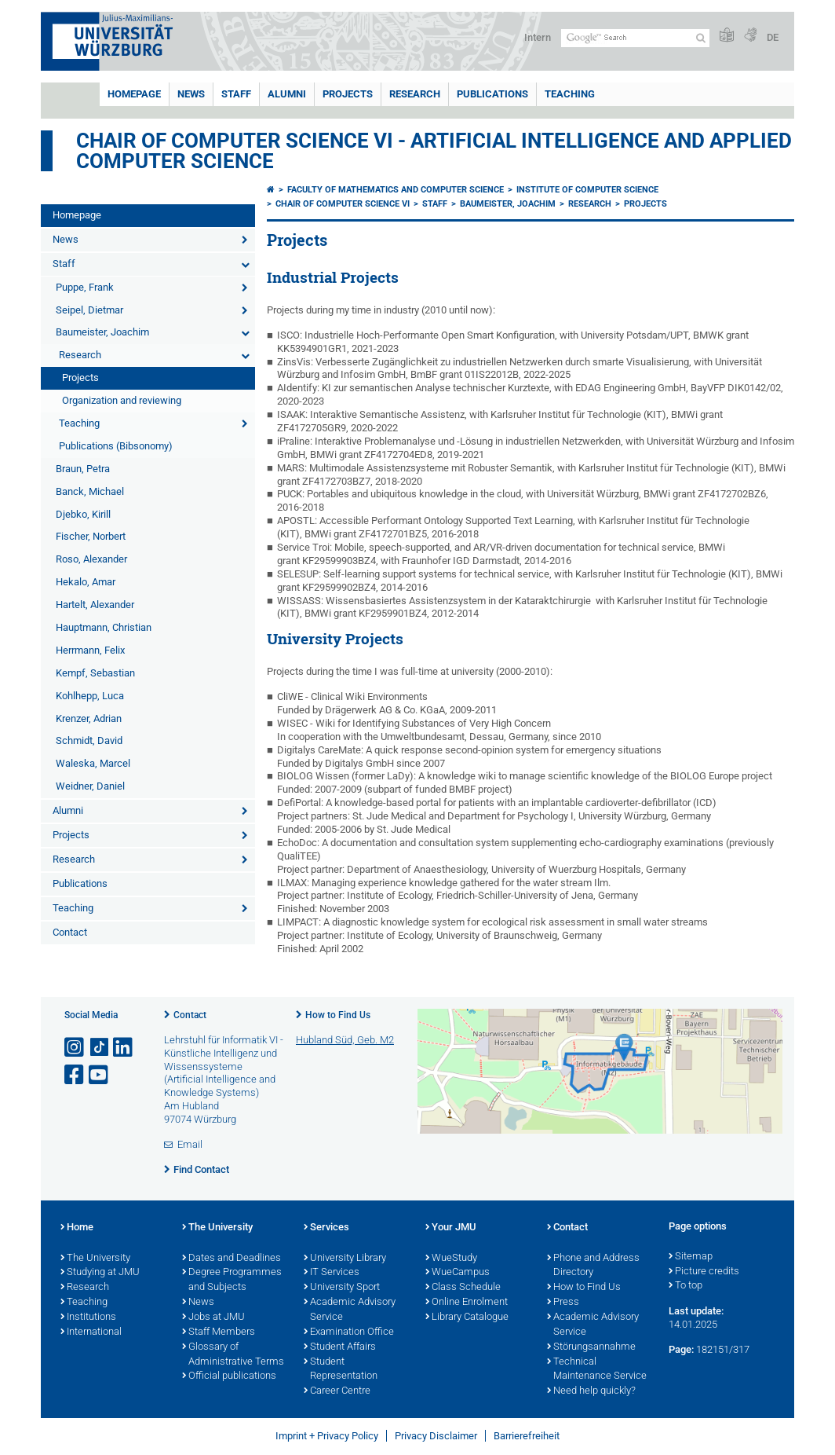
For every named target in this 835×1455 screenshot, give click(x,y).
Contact (70, 932)
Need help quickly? (591, 1391)
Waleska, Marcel (93, 763)
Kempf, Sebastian (95, 673)
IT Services (331, 1273)
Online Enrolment (466, 1303)
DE (772, 37)
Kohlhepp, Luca (90, 696)
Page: (681, 1349)
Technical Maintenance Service (597, 1369)
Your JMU (450, 1228)
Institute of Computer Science (587, 190)
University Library (345, 1259)
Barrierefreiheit (527, 1436)
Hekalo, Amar (85, 582)
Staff (236, 94)
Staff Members (218, 1332)
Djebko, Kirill (83, 514)
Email (189, 1144)
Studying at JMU (100, 1273)
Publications (492, 94)
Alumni (287, 94)
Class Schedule (463, 1288)
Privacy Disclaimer (436, 1436)
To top (685, 1286)
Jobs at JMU (213, 1317)
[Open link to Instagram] (75, 1047)
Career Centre (337, 1391)
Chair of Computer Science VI (342, 204)
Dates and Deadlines (231, 1259)
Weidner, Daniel (90, 786)
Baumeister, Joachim (102, 332)
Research (414, 94)
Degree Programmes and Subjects (232, 1280)
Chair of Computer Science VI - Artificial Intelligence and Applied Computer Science (434, 151)
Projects (348, 94)
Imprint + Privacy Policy (326, 1436)
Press (563, 1303)
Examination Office (349, 1332)
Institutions (88, 1317)
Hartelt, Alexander (95, 604)
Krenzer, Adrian (89, 718)
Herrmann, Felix (90, 650)
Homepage (134, 94)
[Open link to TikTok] (100, 1047)
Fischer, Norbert (91, 536)
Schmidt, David (89, 740)
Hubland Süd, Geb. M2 (345, 1040)
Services (326, 1228)
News (191, 94)
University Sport (342, 1288)
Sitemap (691, 1257)
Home (76, 1228)
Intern (537, 37)
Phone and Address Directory (593, 1266)
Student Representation (340, 1369)
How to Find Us (337, 1015)
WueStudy (451, 1259)
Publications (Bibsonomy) (116, 446)
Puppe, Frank (85, 287)
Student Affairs (340, 1347)
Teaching (570, 94)
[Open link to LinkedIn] (124, 1047)
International (91, 1332)
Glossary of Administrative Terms (233, 1354)
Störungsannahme (591, 1347)
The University (95, 1259)
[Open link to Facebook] (75, 1075)
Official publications (229, 1376)
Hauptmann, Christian (103, 627)
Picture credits (704, 1272)
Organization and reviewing (121, 400)
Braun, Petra (83, 469)
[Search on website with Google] (635, 38)
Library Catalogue (467, 1317)
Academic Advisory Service (350, 1310)
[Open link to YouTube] (100, 1075)
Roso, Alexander (91, 559)
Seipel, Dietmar (89, 310)
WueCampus (457, 1273)
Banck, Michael (90, 491)
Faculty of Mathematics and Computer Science (395, 190)
